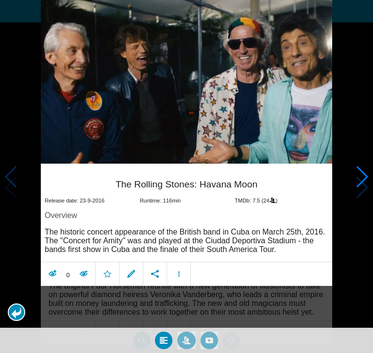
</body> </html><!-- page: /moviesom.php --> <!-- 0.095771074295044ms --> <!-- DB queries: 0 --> (186, 176)
